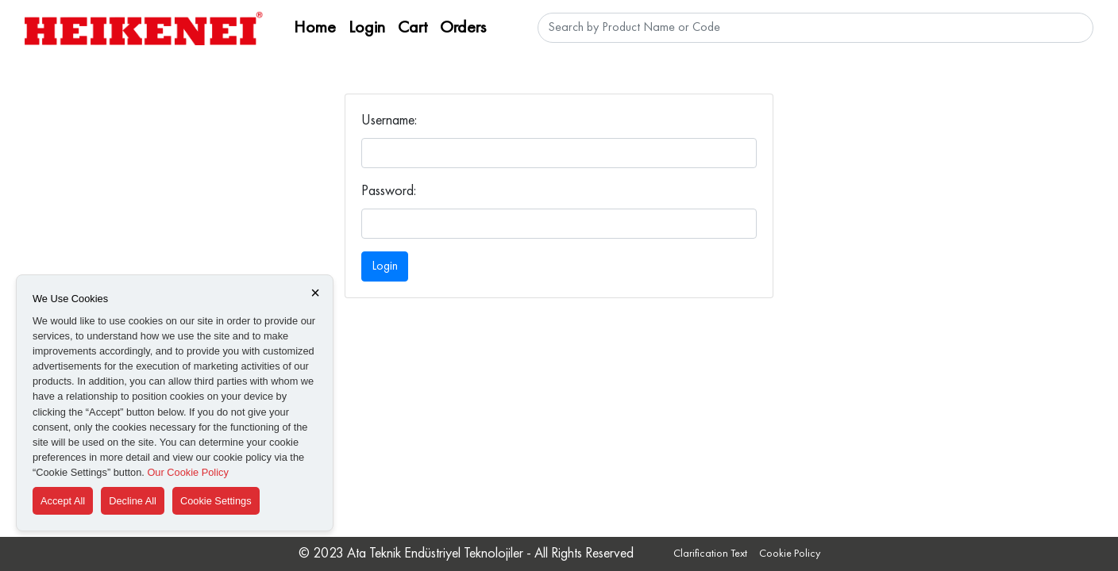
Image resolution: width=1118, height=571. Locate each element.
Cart (412, 27)
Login (367, 27)
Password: (388, 191)
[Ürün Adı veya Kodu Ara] (815, 28)
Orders (463, 27)
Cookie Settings (216, 501)
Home (315, 27)
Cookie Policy (789, 553)
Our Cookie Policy (187, 472)
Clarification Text (710, 553)
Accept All (62, 501)
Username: (389, 120)
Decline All (132, 501)
